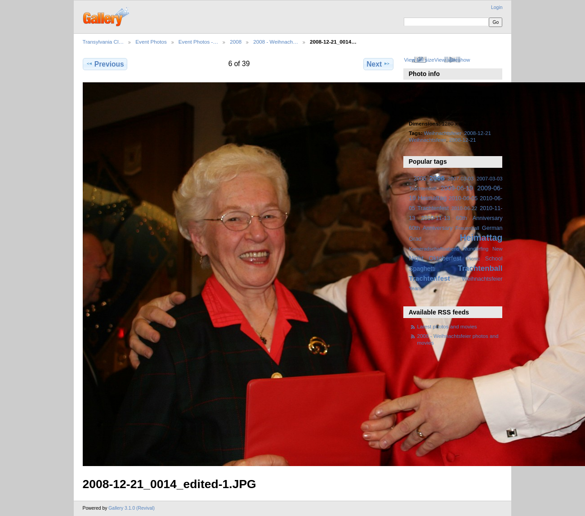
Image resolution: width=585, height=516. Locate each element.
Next (378, 64)
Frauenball (467, 228)
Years (415, 288)
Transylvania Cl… (103, 42)
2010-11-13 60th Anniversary (462, 218)
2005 (420, 178)
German (492, 228)
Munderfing (475, 248)
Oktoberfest (445, 258)
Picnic (473, 258)
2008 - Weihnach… (275, 42)
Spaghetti (422, 268)
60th (414, 228)
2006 (437, 178)
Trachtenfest (429, 278)
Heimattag (481, 237)
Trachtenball (480, 268)
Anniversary (438, 228)
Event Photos (151, 42)
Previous (105, 64)
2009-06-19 (457, 188)
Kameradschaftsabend (434, 248)
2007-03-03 (460, 178)
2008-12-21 (462, 140)
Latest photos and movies (447, 326)
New (497, 248)
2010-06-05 (463, 198)
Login (496, 7)
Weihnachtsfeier (442, 133)
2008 (235, 42)
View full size (419, 60)
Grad (415, 239)
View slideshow (452, 60)
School (494, 259)
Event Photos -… (198, 42)
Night (416, 258)
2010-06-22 (464, 208)
